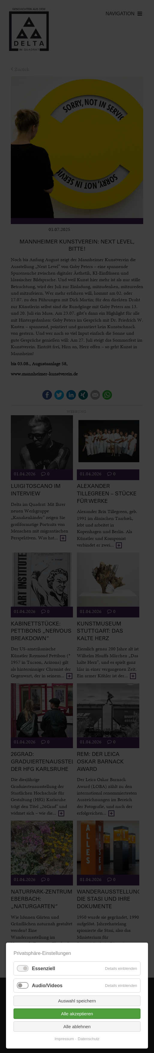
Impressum (64, 1039)
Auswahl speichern (77, 1000)
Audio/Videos (47, 985)
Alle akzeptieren (77, 1013)
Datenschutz (88, 1039)
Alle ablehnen (77, 1026)
